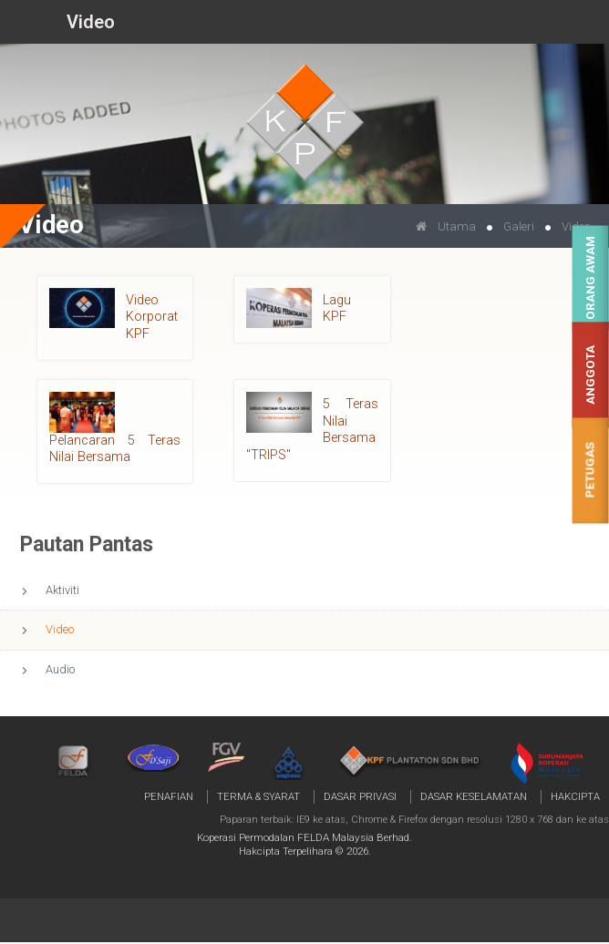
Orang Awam (590, 279)
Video (60, 629)
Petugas (590, 470)
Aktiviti (62, 590)
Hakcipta (575, 796)
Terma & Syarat (258, 796)
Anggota (590, 375)
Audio (60, 669)
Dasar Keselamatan (473, 796)
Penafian (168, 796)
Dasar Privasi (360, 796)
